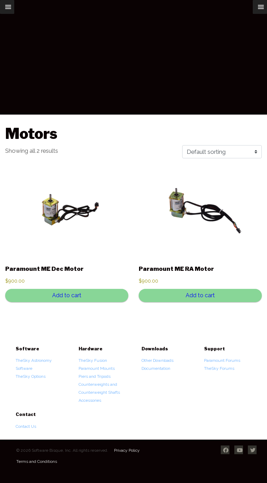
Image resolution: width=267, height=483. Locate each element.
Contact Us (26, 426)
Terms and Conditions (36, 461)
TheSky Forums (219, 368)
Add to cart (66, 295)
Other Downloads (157, 360)
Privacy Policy (127, 450)
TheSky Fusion (93, 360)
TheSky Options (31, 376)
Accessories (90, 400)
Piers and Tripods (95, 376)
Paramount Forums (222, 360)
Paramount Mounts (97, 368)
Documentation (155, 368)
